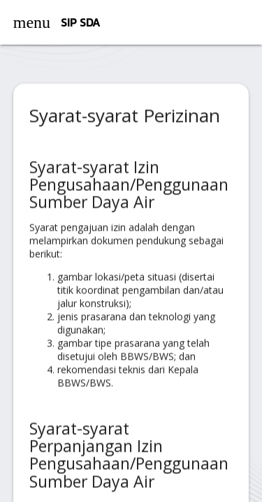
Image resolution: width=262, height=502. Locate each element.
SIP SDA (80, 22)
